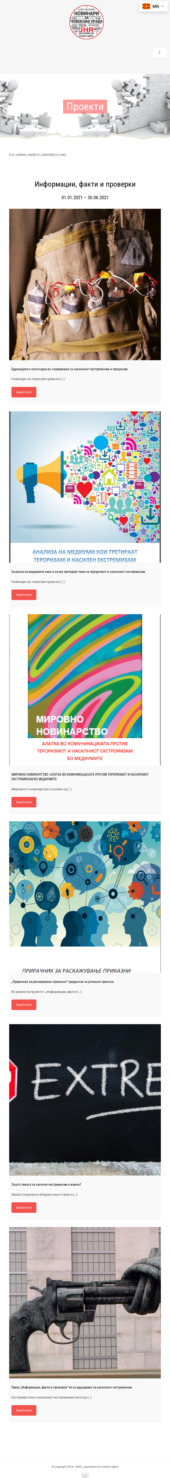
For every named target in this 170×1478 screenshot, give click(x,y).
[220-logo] (86, 6)
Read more (24, 380)
